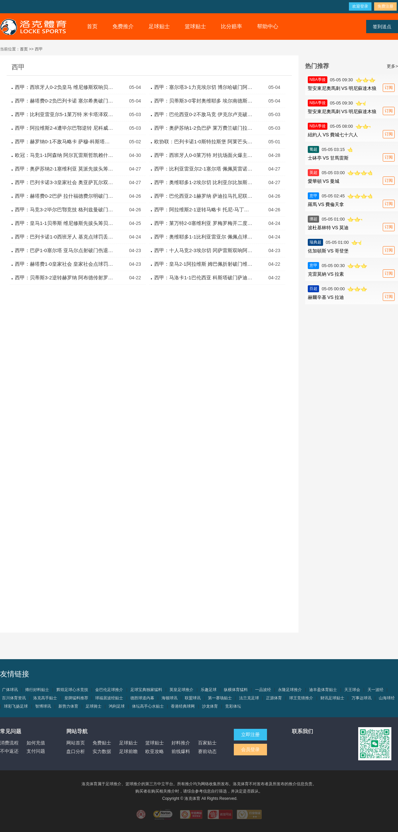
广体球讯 (10, 689)
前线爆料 (180, 751)
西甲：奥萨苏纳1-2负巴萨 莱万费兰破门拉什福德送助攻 (204, 128)
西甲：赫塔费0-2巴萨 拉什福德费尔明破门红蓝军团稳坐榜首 (64, 196)
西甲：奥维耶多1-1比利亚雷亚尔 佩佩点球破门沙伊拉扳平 (204, 237)
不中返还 (9, 751)
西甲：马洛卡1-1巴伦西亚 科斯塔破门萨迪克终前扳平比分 (204, 277)
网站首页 (75, 742)
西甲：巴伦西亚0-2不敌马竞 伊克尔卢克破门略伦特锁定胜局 (204, 114)
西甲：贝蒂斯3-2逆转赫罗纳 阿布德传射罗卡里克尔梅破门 (64, 277)
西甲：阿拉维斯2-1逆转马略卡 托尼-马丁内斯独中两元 (204, 209)
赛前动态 (207, 751)
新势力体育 (68, 706)
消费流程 (9, 742)
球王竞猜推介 (301, 698)
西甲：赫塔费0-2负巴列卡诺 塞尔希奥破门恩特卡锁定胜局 (64, 101)
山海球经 (387, 698)
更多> (392, 66)
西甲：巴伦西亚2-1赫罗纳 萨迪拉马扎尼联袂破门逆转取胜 (204, 196)
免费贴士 (102, 742)
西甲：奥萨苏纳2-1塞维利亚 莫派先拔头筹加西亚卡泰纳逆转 (64, 169)
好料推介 (180, 742)
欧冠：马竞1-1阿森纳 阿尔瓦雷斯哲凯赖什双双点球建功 (64, 155)
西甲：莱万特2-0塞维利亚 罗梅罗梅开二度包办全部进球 (204, 223)
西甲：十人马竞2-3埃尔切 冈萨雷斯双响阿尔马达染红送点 (204, 250)
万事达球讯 (361, 698)
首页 (92, 26)
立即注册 (250, 734)
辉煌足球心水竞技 (72, 689)
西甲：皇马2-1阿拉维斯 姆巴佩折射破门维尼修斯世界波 (204, 264)
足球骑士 (93, 706)
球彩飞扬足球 (16, 706)
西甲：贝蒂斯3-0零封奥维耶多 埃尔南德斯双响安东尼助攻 (204, 101)
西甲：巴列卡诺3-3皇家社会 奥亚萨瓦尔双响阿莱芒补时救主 (64, 182)
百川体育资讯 (14, 698)
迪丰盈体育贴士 (323, 689)
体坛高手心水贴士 (148, 706)
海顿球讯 (169, 698)
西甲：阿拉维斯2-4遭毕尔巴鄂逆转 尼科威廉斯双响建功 (64, 128)
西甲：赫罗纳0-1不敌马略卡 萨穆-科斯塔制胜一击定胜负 (64, 141)
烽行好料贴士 (37, 689)
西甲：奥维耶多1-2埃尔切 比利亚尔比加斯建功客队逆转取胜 (204, 182)
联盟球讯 (193, 698)
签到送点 (382, 26)
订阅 (389, 87)
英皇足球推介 (181, 689)
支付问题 (36, 751)
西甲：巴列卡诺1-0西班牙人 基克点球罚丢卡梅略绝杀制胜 (64, 237)
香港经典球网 (183, 706)
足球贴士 (159, 26)
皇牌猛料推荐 (76, 698)
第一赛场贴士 (220, 698)
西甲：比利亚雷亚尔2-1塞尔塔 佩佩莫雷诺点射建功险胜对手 (204, 169)
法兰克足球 (249, 698)
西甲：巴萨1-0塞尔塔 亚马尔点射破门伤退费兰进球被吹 (64, 250)
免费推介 (123, 26)
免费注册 (385, 6)
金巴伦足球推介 (109, 689)
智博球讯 (43, 706)
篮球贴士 (195, 26)
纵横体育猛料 (236, 689)
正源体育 (274, 698)
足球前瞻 (128, 751)
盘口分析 (75, 751)
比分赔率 (231, 26)
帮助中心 (267, 26)
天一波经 (375, 689)
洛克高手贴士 (45, 698)
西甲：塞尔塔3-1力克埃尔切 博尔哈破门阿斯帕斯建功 (204, 87)
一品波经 (263, 689)
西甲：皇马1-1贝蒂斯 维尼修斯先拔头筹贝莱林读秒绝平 (64, 223)
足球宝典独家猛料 (146, 689)
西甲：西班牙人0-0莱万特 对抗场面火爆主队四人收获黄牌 (204, 155)
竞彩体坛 (233, 706)
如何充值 (36, 742)
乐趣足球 (209, 689)
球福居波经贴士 (109, 698)
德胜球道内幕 (142, 698)
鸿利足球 (117, 706)
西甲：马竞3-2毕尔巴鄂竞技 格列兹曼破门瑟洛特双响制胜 (64, 209)
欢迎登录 (360, 6)
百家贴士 (207, 742)
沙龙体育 (210, 706)
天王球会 (352, 689)
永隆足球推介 (290, 689)
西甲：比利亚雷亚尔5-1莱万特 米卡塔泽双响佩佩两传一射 (64, 114)
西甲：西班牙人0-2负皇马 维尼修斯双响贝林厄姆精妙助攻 (64, 87)
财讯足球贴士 (332, 698)
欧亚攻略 (154, 751)
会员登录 (250, 749)
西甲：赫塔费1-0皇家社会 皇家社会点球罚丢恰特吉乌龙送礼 (64, 264)
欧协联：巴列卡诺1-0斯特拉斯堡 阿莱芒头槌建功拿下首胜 (204, 141)
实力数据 (102, 751)
